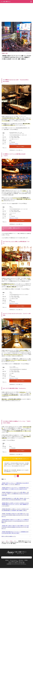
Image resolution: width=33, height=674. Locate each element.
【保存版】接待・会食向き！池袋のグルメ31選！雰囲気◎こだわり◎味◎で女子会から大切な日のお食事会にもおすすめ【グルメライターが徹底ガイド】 (15, 527)
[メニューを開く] (31, 1)
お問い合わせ (21, 560)
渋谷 (6, 53)
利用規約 (26, 560)
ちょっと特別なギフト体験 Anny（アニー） (16, 561)
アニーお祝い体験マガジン (6, 1)
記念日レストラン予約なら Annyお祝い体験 (16, 562)
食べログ (16, 143)
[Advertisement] (16, 12)
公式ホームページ (12, 143)
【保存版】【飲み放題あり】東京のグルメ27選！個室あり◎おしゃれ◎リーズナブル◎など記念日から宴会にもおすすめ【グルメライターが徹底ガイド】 (15, 515)
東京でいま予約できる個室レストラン (9, 536)
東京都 (3, 53)
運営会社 (7, 560)
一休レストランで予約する (20, 146)
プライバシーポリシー (13, 560)
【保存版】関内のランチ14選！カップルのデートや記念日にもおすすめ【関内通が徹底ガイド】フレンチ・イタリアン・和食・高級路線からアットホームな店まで (15, 504)
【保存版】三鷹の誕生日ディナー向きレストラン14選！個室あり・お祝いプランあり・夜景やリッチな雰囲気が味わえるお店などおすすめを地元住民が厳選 (15, 494)
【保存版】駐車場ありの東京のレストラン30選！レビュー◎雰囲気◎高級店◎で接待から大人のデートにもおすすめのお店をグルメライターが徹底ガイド (15, 521)
